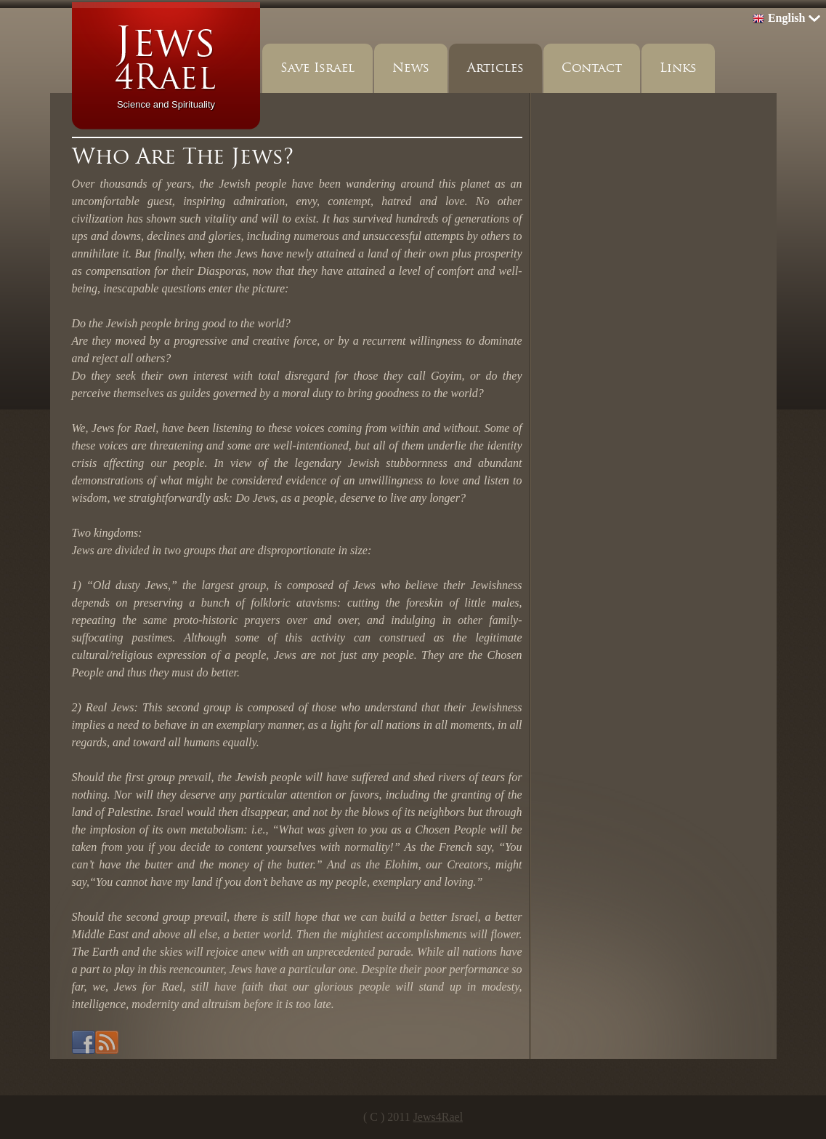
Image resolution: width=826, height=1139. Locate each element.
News (410, 68)
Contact (592, 68)
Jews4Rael (438, 1117)
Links (678, 68)
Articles (495, 68)
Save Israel (317, 68)
